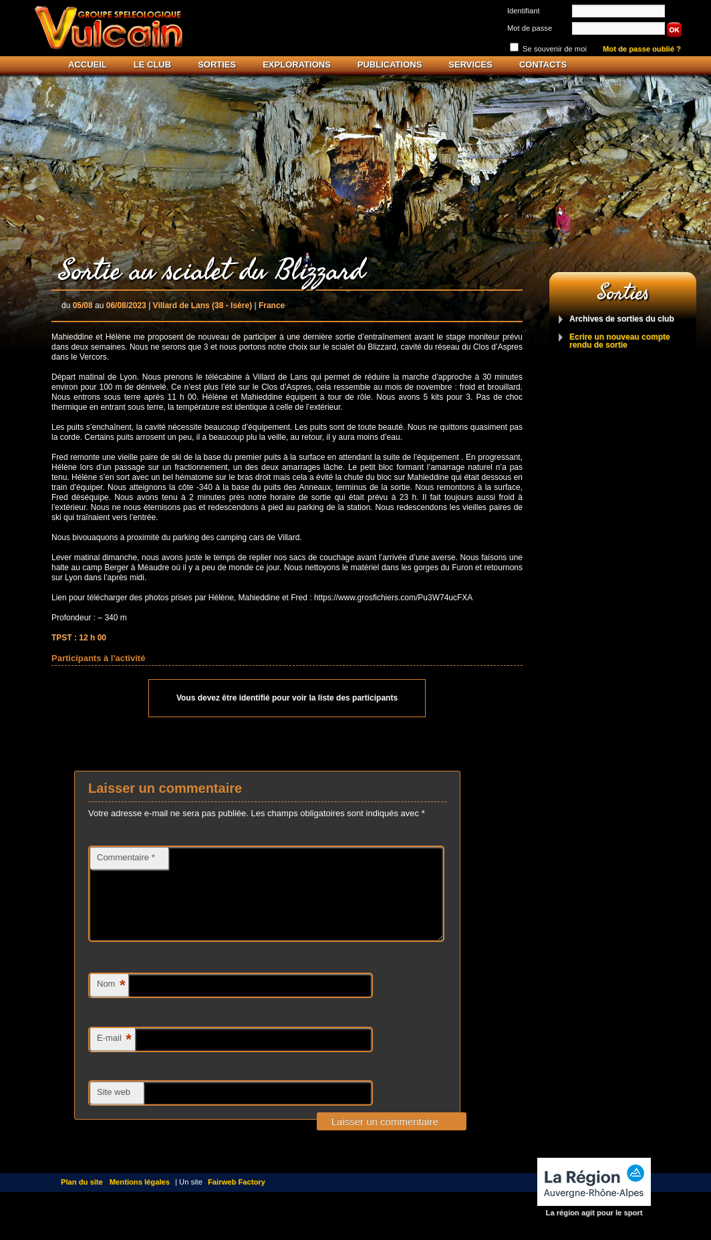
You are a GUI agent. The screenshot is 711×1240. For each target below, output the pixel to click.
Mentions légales (140, 1198)
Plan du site (82, 1198)
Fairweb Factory (236, 1198)
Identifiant (523, 11)
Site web (113, 1108)
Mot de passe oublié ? (642, 49)
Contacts (543, 64)
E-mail (114, 1056)
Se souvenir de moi (555, 49)
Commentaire (126, 857)
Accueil (87, 64)
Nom (111, 1001)
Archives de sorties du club (621, 319)
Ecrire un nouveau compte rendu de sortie (619, 341)
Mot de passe (529, 28)
